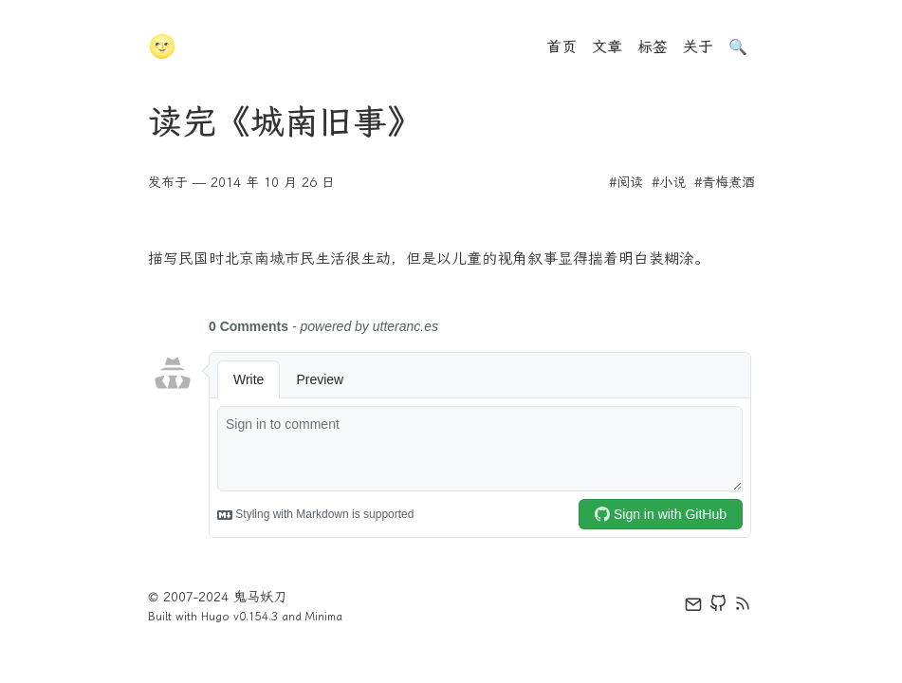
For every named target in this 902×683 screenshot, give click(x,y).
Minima (323, 616)
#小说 (669, 183)
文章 (607, 47)
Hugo (215, 616)
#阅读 (626, 183)
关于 (698, 47)
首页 (561, 47)
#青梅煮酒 (724, 183)
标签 (652, 47)
